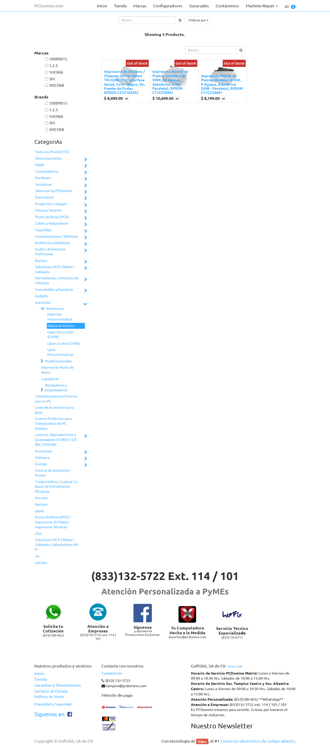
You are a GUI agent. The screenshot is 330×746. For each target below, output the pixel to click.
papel (39, 511)
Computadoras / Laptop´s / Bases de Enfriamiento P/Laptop (56, 486)
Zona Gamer (44, 197)
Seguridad (43, 230)
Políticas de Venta (48, 696)
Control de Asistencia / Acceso (52, 472)
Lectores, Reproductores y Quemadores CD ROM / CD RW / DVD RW (56, 440)
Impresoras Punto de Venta (57, 369)
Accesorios (43, 451)
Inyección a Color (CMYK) (60, 334)
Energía (41, 464)
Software (42, 458)
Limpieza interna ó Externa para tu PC (56, 398)
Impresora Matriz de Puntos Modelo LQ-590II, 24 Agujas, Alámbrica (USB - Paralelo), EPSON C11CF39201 (170, 82)
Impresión (43, 303)
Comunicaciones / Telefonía (56, 236)
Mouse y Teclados (48, 210)
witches (41, 563)
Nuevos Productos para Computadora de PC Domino (53, 423)
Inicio (39, 673)
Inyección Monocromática (59, 316)
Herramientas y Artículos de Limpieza (56, 280)
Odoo (202, 741)
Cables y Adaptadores (52, 223)
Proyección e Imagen (51, 204)
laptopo (41, 504)
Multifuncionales (58, 361)
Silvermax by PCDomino (53, 191)
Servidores (43, 184)
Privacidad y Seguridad (52, 704)
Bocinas (41, 261)
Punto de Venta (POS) (52, 217)
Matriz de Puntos (60, 326)
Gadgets (41, 296)
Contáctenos (112, 673)
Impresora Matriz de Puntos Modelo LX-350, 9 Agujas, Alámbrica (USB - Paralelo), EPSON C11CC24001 (222, 84)
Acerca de (235, 666)
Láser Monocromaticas (60, 352)
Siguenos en (49, 714)
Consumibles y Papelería (54, 289)
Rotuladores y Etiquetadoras (56, 387)
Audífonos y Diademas (52, 243)
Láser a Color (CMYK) (63, 344)
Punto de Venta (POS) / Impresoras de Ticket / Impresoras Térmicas (53, 522)
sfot (38, 534)
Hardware (43, 178)
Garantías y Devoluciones (57, 685)
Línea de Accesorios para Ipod (54, 410)
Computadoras (46, 171)
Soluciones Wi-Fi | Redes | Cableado (54, 269)
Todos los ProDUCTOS (52, 152)
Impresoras (55, 308)
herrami (41, 498)
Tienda (40, 679)
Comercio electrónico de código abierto (257, 741)
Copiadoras (50, 379)
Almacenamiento (48, 158)
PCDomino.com (48, 5)
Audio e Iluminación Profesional (50, 251)
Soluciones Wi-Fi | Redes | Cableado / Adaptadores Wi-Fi (57, 545)
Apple (39, 165)
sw (37, 556)
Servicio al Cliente (51, 691)
